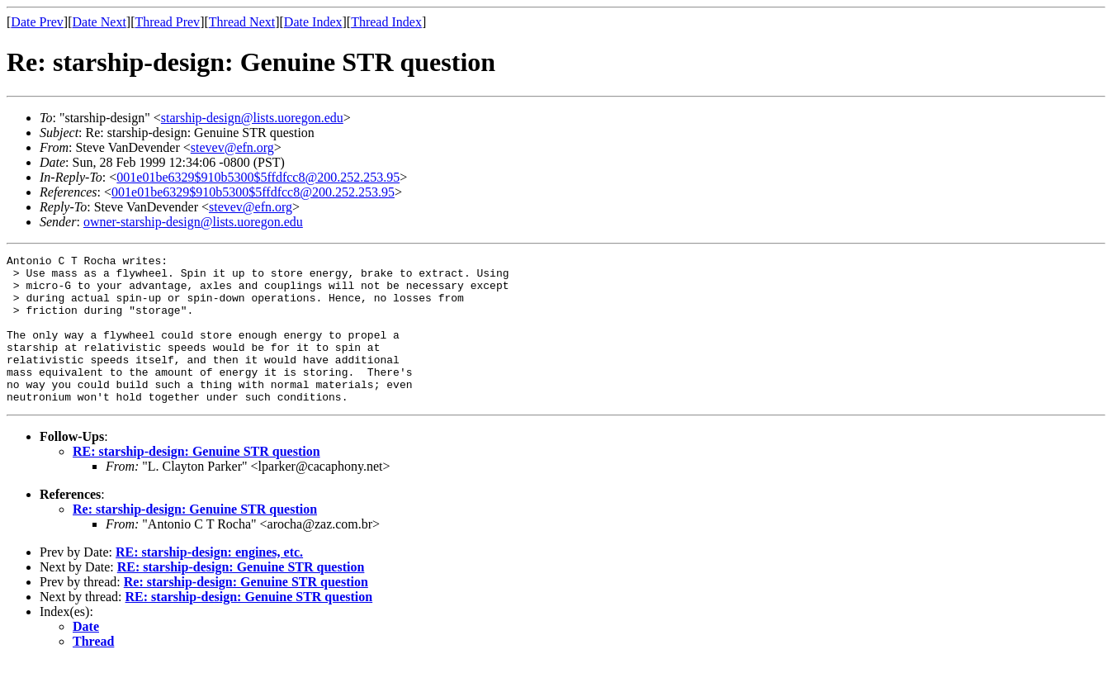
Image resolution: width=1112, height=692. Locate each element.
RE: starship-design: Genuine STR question (196, 481)
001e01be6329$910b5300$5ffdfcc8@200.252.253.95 (258, 177)
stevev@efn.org (232, 147)
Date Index (313, 22)
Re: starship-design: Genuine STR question (195, 539)
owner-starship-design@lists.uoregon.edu (193, 222)
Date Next (99, 22)
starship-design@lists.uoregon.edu (252, 118)
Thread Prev (167, 22)
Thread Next (242, 22)
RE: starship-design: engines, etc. (209, 582)
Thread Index (386, 22)
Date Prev (37, 22)
